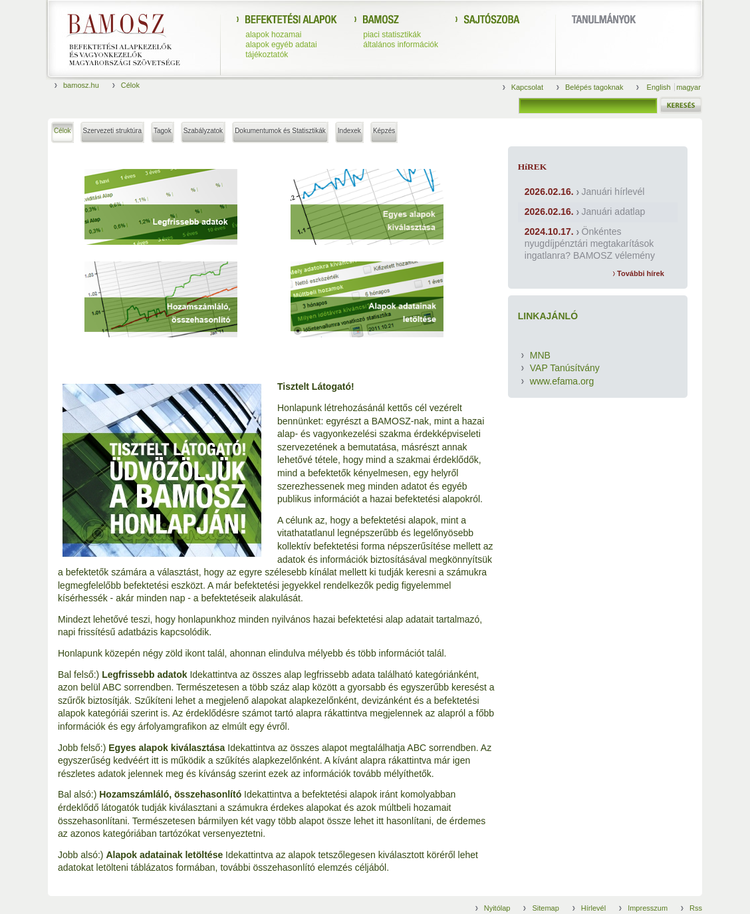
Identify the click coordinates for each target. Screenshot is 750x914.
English (660, 87)
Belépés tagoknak (594, 87)
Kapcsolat (527, 87)
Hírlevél (593, 908)
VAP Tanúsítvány (565, 368)
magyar (688, 87)
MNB (540, 355)
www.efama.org (562, 381)
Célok (130, 85)
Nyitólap (497, 908)
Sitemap (545, 908)
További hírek (638, 273)
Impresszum (648, 908)
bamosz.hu (81, 85)
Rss (695, 908)
